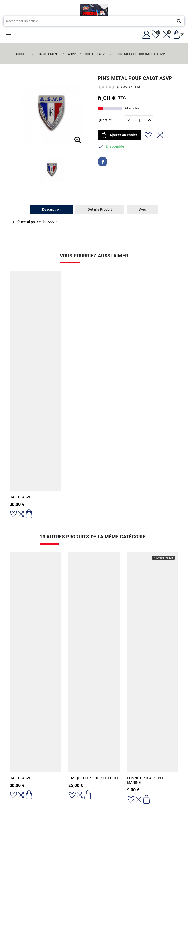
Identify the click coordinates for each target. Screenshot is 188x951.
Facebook (102, 161)
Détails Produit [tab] (100, 209)
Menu (8, 34)
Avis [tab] (142, 209)
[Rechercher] (87, 21)
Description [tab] (51, 209)
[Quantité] (139, 120)
